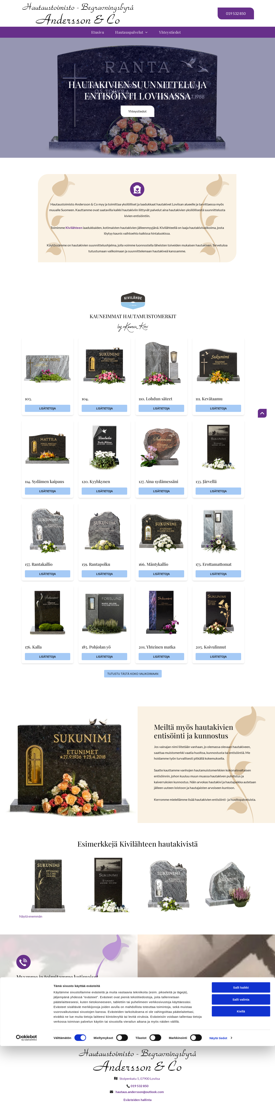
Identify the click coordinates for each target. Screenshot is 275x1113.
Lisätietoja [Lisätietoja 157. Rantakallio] (47, 574)
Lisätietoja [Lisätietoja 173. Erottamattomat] (218, 574)
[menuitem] (99, 32)
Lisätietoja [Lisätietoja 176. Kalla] (47, 657)
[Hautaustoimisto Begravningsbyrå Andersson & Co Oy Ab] (48, 883)
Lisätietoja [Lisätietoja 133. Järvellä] (218, 491)
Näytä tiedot (218, 1105)
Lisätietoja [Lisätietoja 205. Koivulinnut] (218, 657)
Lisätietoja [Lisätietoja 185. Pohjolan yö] (104, 657)
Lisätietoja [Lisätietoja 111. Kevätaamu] (218, 408)
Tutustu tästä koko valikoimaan (132, 674)
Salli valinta (241, 1066)
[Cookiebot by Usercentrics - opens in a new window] (26, 1105)
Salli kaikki (241, 1054)
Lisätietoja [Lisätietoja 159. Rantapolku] (104, 574)
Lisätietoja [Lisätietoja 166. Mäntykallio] (161, 574)
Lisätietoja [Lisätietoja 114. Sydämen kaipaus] (47, 491)
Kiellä (241, 1078)
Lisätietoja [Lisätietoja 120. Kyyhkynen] (104, 491)
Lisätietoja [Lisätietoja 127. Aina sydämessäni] (161, 491)
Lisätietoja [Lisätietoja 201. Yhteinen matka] (161, 657)
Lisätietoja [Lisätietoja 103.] (47, 408)
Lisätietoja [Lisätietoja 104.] (104, 408)
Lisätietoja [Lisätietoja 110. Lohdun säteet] (161, 408)
